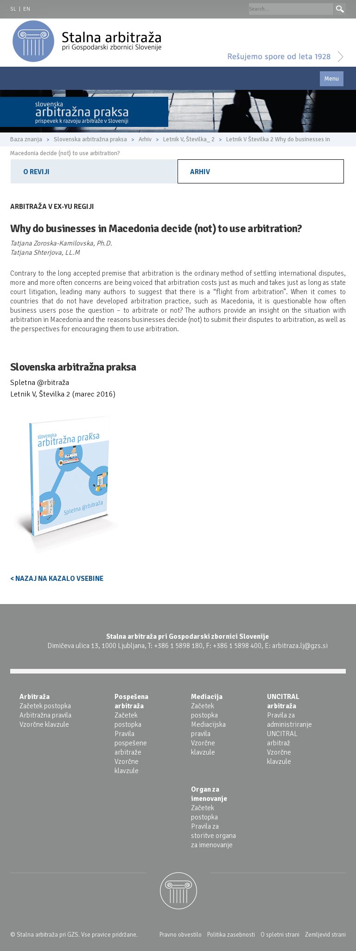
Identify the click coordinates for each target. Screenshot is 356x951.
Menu (331, 78)
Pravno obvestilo (180, 934)
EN (26, 9)
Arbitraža (34, 697)
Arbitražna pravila (45, 715)
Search (340, 9)
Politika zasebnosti (231, 934)
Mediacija (206, 697)
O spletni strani (280, 934)
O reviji (36, 172)
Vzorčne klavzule (44, 724)
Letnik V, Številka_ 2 (189, 139)
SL (13, 9)
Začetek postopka (45, 706)
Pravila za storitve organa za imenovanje (213, 835)
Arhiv (200, 172)
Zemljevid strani (325, 934)
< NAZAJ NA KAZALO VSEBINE (56, 578)
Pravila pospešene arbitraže (130, 743)
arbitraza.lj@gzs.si (300, 646)
